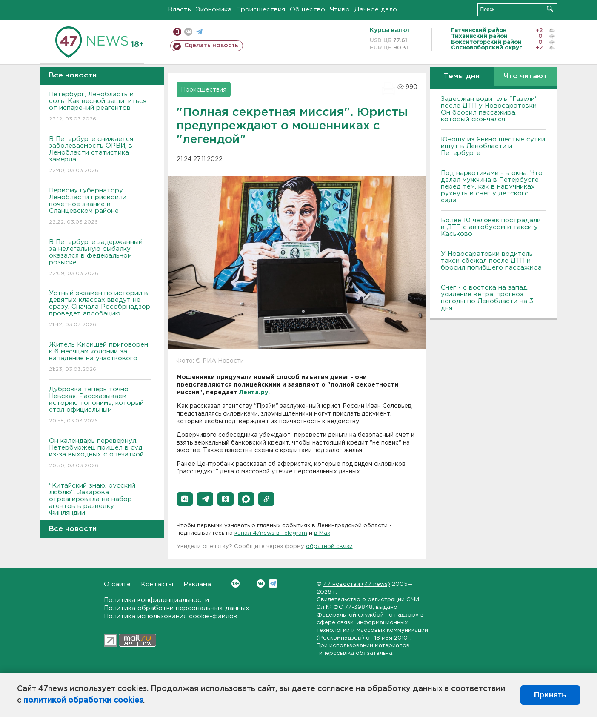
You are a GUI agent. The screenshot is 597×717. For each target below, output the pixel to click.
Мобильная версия (177, 32)
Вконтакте (235, 583)
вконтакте (188, 32)
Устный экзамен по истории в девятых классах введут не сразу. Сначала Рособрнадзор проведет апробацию (100, 309)
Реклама (197, 584)
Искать (550, 9)
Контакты (157, 584)
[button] (185, 499)
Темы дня (461, 76)
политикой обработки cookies (83, 700)
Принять (550, 695)
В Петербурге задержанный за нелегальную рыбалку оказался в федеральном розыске (100, 258)
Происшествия (260, 9)
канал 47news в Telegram (270, 533)
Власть (179, 9)
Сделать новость (211, 45)
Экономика (213, 9)
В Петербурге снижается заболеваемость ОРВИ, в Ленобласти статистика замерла (100, 155)
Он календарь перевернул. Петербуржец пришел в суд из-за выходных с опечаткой (100, 453)
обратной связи (329, 546)
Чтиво (340, 9)
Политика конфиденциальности (156, 600)
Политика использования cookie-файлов (170, 616)
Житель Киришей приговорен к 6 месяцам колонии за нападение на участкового (100, 357)
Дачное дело (375, 9)
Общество (307, 9)
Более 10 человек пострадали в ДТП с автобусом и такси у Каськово (491, 227)
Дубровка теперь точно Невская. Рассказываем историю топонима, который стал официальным (100, 405)
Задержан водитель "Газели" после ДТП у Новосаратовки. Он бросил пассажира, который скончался (489, 109)
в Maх (322, 533)
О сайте (117, 584)
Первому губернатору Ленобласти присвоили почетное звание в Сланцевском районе (100, 207)
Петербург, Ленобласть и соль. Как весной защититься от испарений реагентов (100, 107)
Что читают (525, 76)
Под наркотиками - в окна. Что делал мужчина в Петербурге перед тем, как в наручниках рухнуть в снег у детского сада (492, 186)
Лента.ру (253, 392)
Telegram (273, 583)
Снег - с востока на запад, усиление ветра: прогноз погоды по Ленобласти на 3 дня (487, 298)
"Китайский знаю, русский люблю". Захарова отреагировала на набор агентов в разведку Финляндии (100, 505)
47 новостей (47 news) (356, 584)
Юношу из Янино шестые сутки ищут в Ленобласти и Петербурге (493, 146)
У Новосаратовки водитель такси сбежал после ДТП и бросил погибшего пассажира (491, 260)
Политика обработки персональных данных (176, 608)
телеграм (199, 32)
